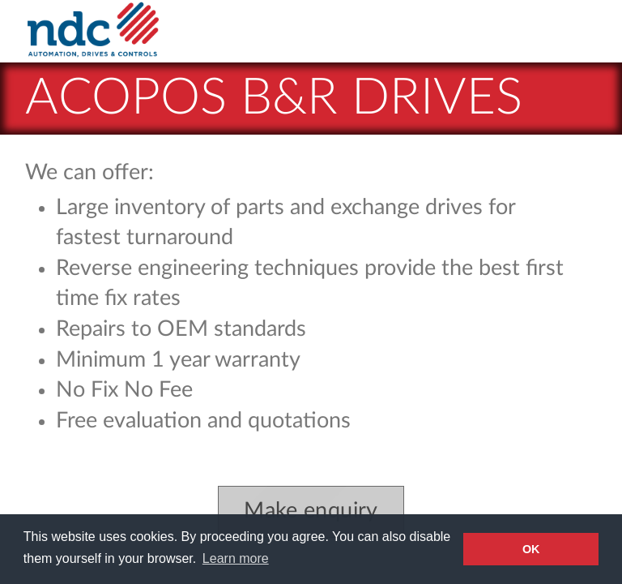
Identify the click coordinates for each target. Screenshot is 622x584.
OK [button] (531, 549)
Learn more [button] (235, 558)
